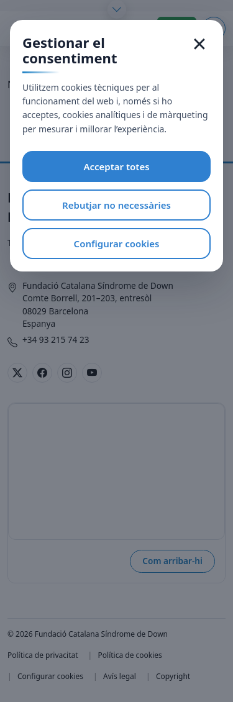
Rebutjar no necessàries (116, 205)
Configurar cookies (117, 243)
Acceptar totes (116, 166)
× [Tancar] (200, 43)
